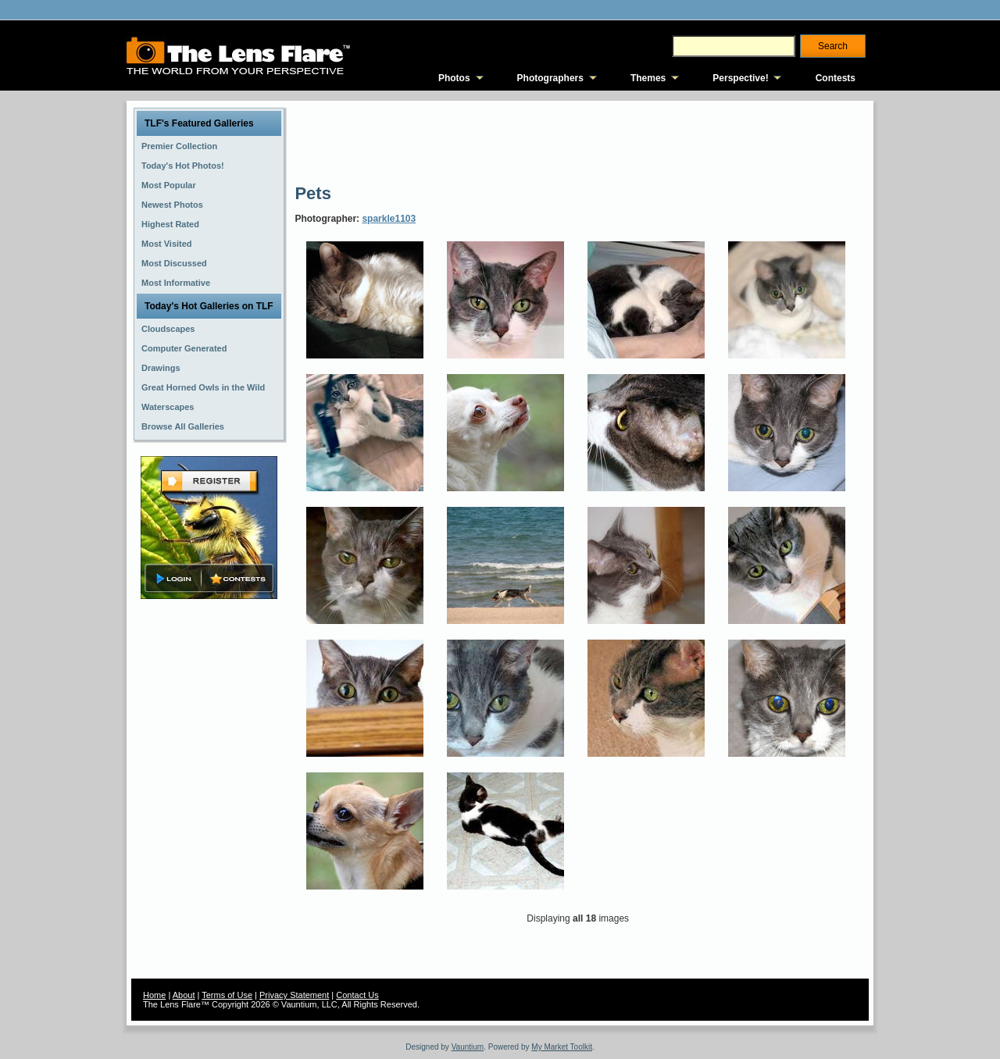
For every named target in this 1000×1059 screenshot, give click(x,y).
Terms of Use (227, 995)
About (184, 995)
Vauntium (468, 1047)
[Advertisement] (579, 140)
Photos (454, 78)
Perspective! (740, 78)
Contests (835, 78)
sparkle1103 (389, 218)
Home (154, 995)
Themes (648, 78)
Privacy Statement (294, 995)
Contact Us (357, 995)
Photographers (550, 78)
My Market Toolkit (561, 1047)
